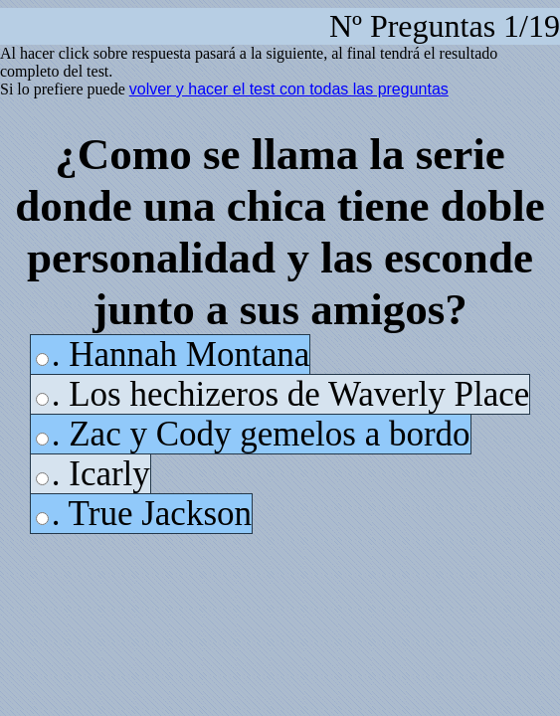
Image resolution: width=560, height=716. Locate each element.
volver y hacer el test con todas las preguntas (289, 89)
